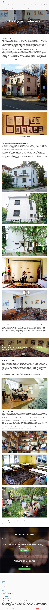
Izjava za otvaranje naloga (24, 568)
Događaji (3, 581)
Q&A (2, 582)
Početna (3, 580)
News (3, 590)
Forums (3, 583)
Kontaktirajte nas (24, 550)
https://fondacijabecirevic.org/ (29, 552)
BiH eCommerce (44, 608)
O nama (14, 598)
